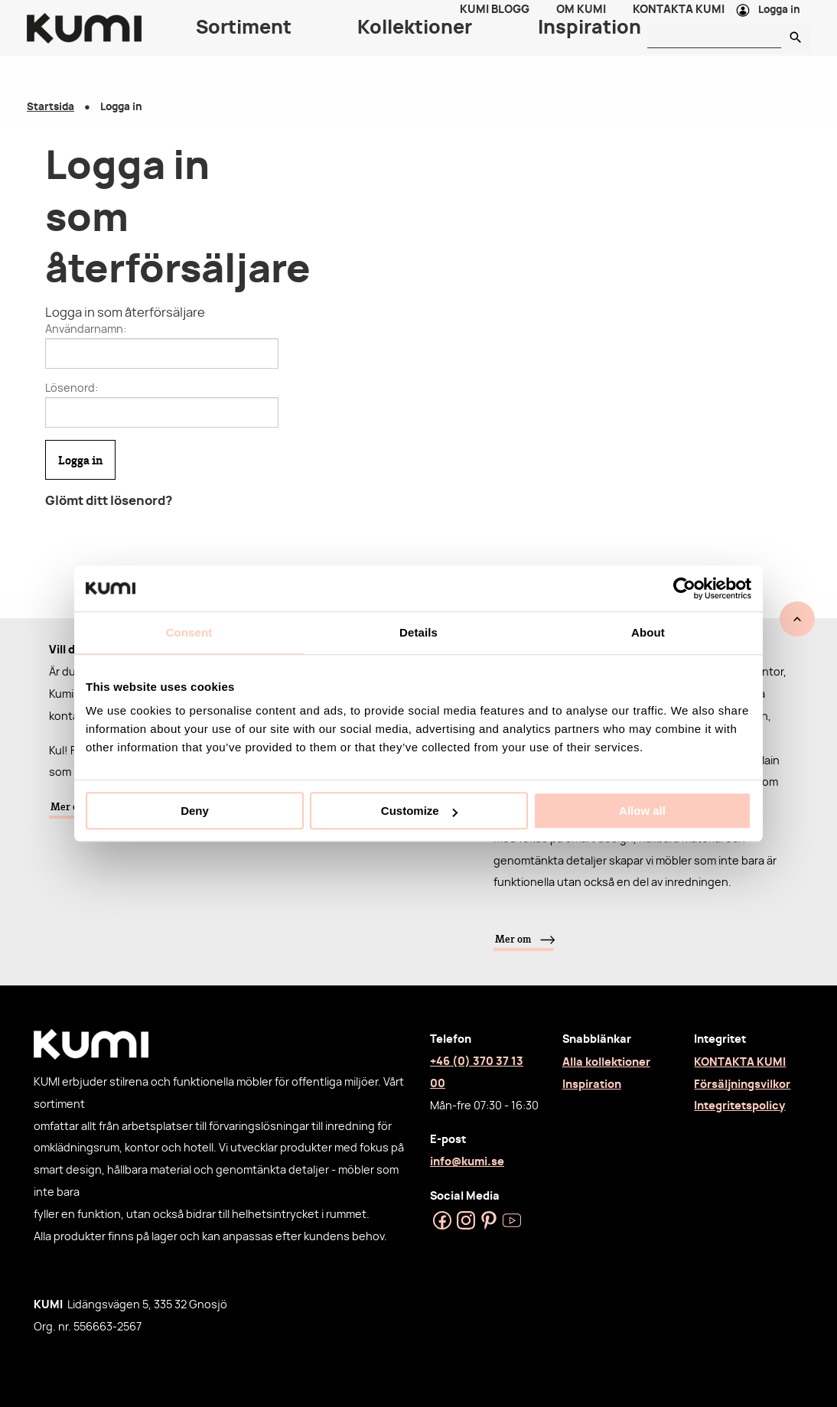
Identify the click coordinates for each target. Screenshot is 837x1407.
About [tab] (648, 632)
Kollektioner (414, 46)
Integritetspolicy (739, 1106)
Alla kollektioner (606, 1062)
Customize (419, 810)
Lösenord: (71, 388)
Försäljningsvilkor (742, 1084)
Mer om (513, 939)
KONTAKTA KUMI (740, 1062)
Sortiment (243, 46)
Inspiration (591, 1084)
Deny (195, 810)
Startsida (50, 107)
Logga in (779, 19)
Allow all (642, 810)
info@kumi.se (467, 1162)
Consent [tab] (189, 632)
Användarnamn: (85, 329)
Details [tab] (418, 632)
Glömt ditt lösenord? (108, 501)
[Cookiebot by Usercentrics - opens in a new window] (684, 588)
